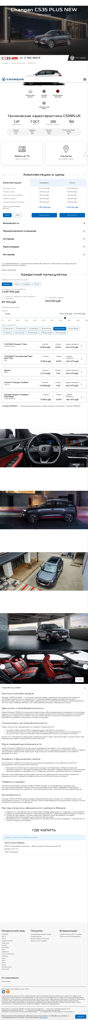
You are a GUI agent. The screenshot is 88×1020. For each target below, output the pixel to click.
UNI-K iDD (5, 969)
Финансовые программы (40, 938)
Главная (5, 63)
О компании (10, 978)
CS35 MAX (5, 943)
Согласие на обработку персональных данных (43, 1010)
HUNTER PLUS (7, 967)
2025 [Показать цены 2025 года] (17, 215)
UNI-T (4, 960)
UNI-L (4, 949)
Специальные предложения (41, 934)
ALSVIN (4, 945)
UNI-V (4, 938)
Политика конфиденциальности (58, 1009)
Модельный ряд (18, 63)
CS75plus (5, 956)
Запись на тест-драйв (39, 941)
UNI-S (4, 936)
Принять (80, 1016)
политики (43, 1017)
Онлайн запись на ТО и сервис (71, 934)
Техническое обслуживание (70, 936)
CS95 (3, 958)
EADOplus (5, 947)
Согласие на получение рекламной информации (19, 1011)
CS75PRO (5, 934)
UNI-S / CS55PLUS (8, 954)
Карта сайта (6, 981)
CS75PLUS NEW (7, 941)
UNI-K (4, 965)
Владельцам (68, 931)
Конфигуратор (36, 936)
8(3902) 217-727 (11, 849)
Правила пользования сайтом (12, 1010)
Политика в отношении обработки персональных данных (22, 1009)
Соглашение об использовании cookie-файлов (57, 1011)
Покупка (37, 931)
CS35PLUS (5, 952)
